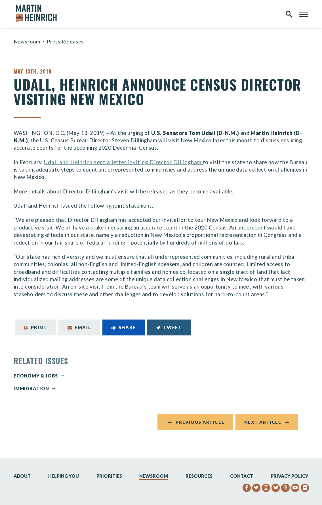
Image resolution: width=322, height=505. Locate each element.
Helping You (63, 476)
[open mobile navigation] (303, 14)
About (22, 476)
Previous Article (200, 422)
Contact (241, 476)
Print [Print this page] (35, 327)
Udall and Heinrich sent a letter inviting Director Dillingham (123, 162)
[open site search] (289, 14)
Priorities (109, 476)
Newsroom (27, 41)
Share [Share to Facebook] (123, 327)
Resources (199, 476)
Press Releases (65, 41)
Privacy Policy (289, 476)
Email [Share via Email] (79, 327)
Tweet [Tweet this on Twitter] (169, 327)
